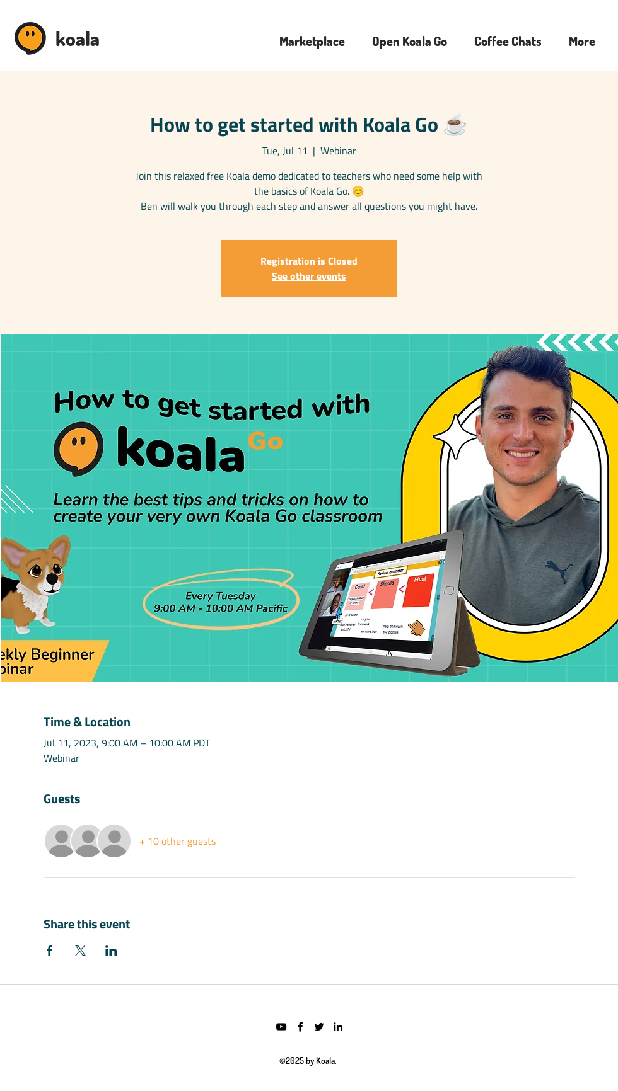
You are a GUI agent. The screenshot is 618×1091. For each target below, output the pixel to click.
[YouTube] (281, 1026)
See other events (309, 275)
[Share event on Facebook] (49, 950)
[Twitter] (319, 1026)
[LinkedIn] (338, 1026)
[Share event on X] (80, 950)
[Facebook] (300, 1026)
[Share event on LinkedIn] (111, 950)
